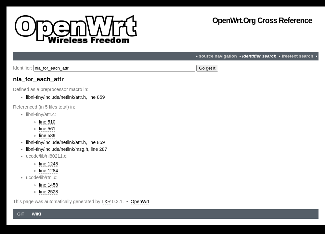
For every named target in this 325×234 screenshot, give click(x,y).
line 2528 (48, 191)
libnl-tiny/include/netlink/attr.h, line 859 (65, 97)
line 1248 (48, 163)
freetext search (297, 56)
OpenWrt (140, 201)
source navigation (218, 56)
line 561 (47, 128)
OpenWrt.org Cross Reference (262, 20)
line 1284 (48, 170)
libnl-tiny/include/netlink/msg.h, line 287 (66, 149)
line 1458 (48, 185)
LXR (106, 201)
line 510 (47, 121)
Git (20, 214)
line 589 (47, 135)
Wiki (36, 214)
